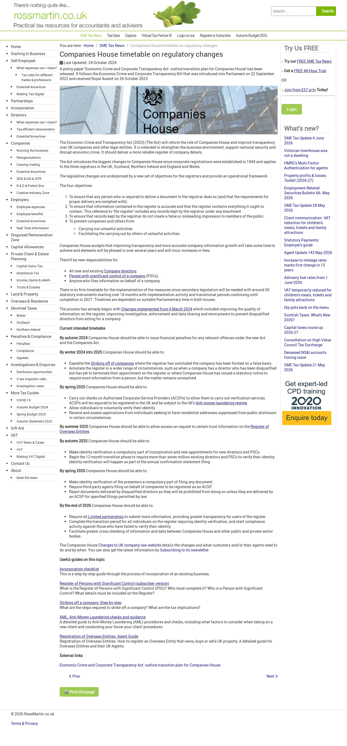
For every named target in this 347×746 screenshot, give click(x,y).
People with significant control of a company (107, 275)
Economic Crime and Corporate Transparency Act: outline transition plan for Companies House (140, 665)
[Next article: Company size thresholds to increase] (272, 676)
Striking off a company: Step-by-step (90, 602)
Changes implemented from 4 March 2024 (156, 309)
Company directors (120, 271)
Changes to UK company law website (129, 545)
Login (292, 109)
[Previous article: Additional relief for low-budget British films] (74, 676)
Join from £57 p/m (300, 89)
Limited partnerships (105, 516)
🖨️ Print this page (79, 691)
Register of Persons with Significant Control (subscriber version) (114, 583)
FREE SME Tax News (314, 61)
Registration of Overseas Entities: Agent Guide (99, 636)
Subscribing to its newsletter (184, 550)
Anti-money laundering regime (221, 402)
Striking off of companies (112, 363)
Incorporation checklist (79, 569)
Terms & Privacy (25, 723)
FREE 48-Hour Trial (310, 70)
